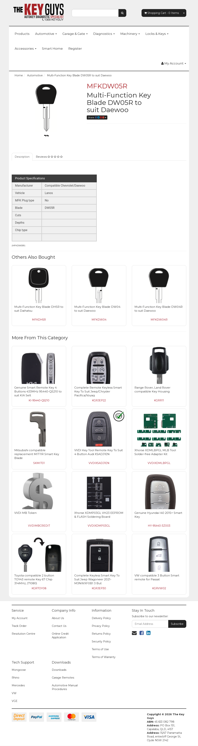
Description (22, 156)
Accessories (25, 48)
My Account (19, 618)
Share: (97, 117)
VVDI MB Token (25, 513)
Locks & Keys (156, 34)
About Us (58, 618)
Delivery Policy (101, 618)
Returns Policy (101, 633)
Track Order (19, 626)
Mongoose (19, 670)
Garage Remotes (63, 677)
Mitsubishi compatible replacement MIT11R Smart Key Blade (36, 454)
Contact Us (59, 626)
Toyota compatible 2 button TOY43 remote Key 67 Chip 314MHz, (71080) (34, 579)
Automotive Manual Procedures (65, 687)
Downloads (59, 670)
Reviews (49, 156)
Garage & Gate (75, 34)
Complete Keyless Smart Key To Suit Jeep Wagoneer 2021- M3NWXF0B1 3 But (97, 579)
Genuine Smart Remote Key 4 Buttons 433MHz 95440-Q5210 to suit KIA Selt (38, 391)
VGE (14, 701)
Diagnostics (104, 34)
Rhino (15, 677)
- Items (161, 13)
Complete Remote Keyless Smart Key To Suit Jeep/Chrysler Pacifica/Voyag (98, 391)
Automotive (46, 34)
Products (22, 34)
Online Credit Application (60, 635)
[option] (46, 110)
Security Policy (101, 641)
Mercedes (18, 685)
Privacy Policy (101, 626)
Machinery (130, 34)
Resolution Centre (23, 633)
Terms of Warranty (104, 657)
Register (75, 48)
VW (14, 693)
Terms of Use (100, 649)
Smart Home (52, 48)
